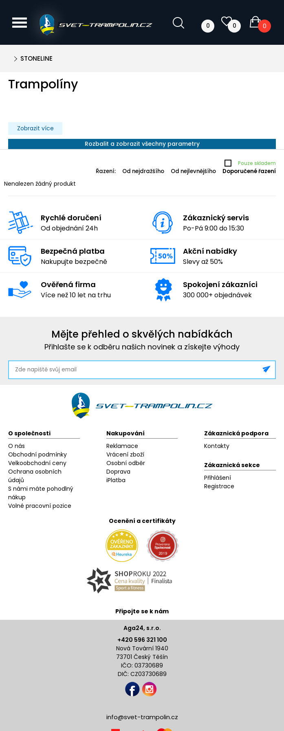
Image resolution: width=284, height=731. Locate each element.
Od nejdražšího (143, 171)
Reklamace (122, 446)
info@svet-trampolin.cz (142, 717)
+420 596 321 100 (142, 640)
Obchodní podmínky (37, 454)
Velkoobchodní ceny (37, 463)
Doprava (118, 472)
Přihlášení (217, 478)
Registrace (219, 486)
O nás (16, 446)
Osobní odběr (125, 463)
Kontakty (216, 446)
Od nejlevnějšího (193, 171)
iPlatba (115, 480)
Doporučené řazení (249, 171)
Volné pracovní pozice (39, 506)
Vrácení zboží (125, 454)
